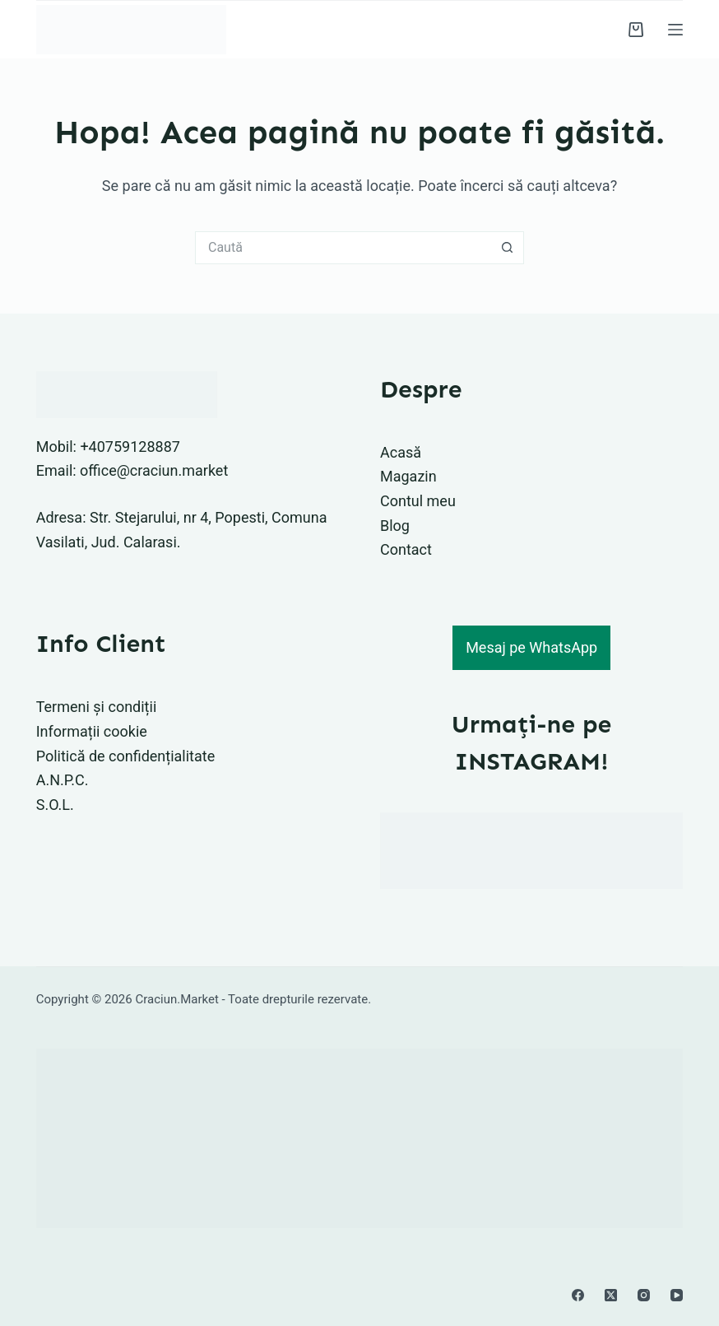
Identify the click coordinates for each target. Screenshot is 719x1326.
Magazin (408, 476)
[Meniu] (675, 29)
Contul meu (418, 500)
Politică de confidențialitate (126, 756)
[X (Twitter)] (611, 1295)
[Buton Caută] (507, 247)
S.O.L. (55, 804)
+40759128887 (130, 446)
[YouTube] (676, 1295)
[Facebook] (578, 1295)
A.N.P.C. (62, 780)
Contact (406, 549)
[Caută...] (343, 247)
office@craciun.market (154, 470)
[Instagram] (644, 1295)
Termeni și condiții (96, 706)
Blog (395, 525)
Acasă (400, 452)
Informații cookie (91, 731)
